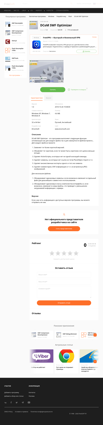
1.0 (44, 30)
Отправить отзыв (64, 303)
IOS (31, 10)
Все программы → (15, 75)
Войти (79, 4)
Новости (49, 10)
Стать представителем (64, 229)
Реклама (31, 396)
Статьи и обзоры (62, 10)
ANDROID (39, 10)
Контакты (32, 392)
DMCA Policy (8, 412)
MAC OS (16, 10)
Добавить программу (11, 392)
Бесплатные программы (37, 16)
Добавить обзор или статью (14, 396)
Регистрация (87, 4)
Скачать (53, 90)
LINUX (24, 10)
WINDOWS (7, 10)
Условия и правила (21, 412)
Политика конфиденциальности (42, 412)
